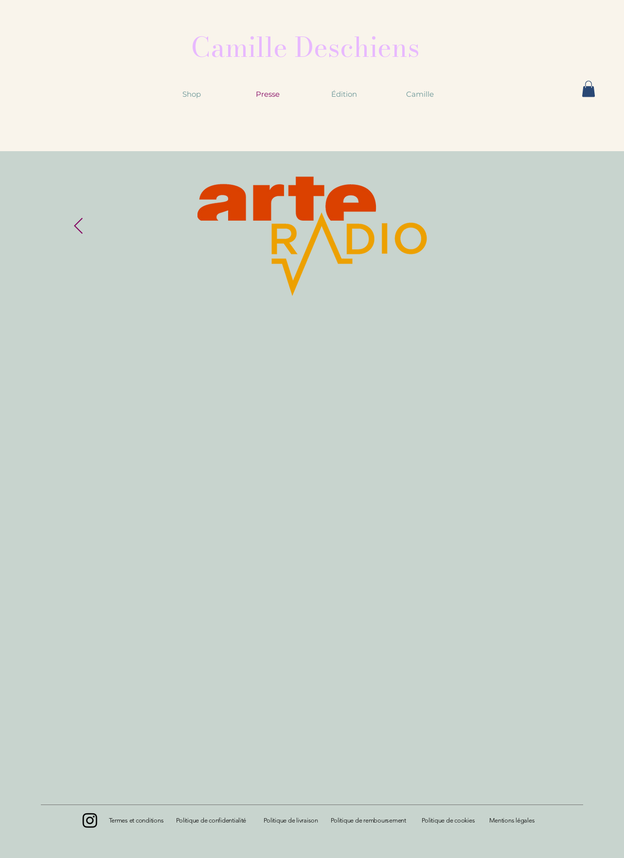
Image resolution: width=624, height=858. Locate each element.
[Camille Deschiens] (305, 47)
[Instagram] (90, 820)
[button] (588, 89)
